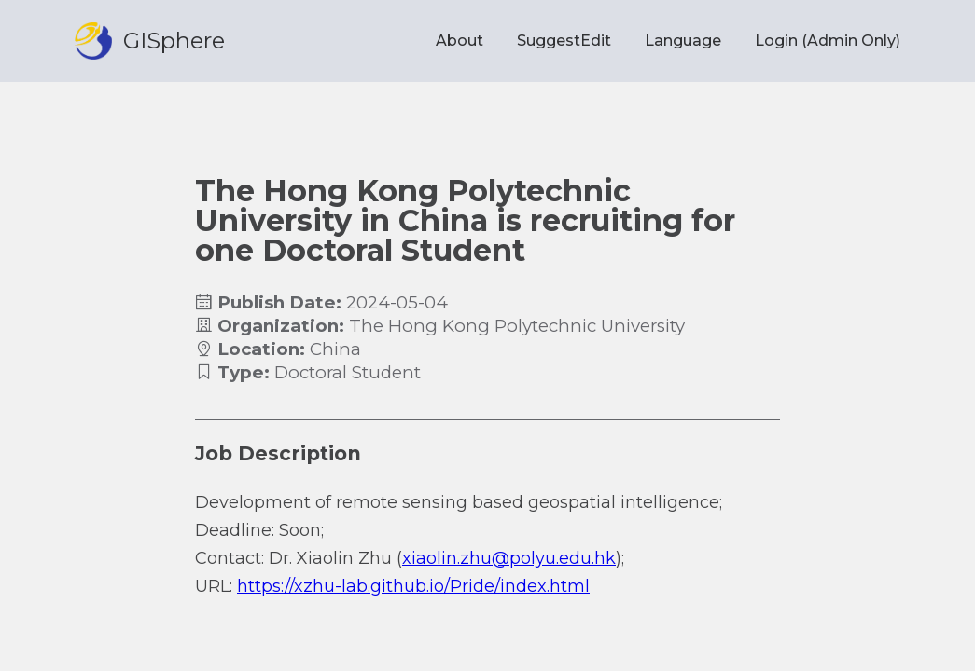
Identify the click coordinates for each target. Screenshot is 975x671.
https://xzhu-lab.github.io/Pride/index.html (413, 586)
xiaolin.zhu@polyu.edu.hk (509, 558)
